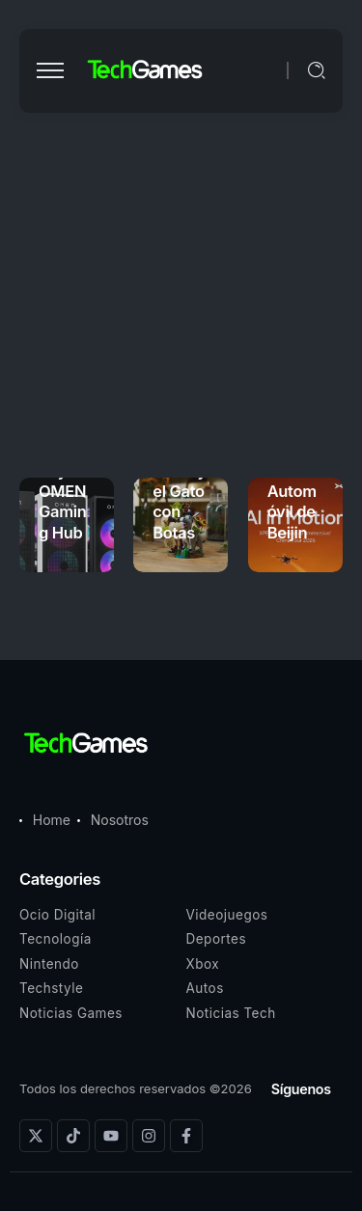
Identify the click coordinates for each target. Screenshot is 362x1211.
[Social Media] (35, 1135)
